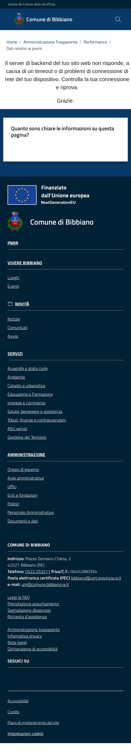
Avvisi (13, 336)
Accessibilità (18, 701)
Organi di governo (23, 469)
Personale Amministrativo (31, 512)
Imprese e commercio (26, 402)
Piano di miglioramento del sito (33, 722)
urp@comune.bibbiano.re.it (45, 584)
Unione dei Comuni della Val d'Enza (31, 4)
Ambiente (16, 377)
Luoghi (13, 277)
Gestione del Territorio (27, 437)
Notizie (14, 319)
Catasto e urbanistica (26, 385)
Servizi (15, 353)
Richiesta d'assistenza (27, 616)
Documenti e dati (23, 521)
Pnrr (13, 243)
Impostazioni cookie (25, 733)
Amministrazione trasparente (34, 629)
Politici (13, 504)
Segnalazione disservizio (29, 610)
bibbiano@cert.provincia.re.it (96, 578)
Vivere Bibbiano (25, 262)
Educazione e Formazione (30, 394)
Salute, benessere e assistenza (35, 411)
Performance (95, 42)
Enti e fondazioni (22, 495)
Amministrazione (26, 454)
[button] (118, 19)
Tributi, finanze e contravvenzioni (37, 420)
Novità (22, 304)
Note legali (17, 642)
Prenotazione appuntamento (33, 603)
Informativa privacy (25, 636)
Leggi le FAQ (19, 597)
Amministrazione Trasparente (50, 42)
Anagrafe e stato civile (28, 368)
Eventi (13, 286)
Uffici (12, 486)
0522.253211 (37, 571)
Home (11, 42)
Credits (13, 712)
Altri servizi (17, 428)
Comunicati (17, 327)
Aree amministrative (26, 478)
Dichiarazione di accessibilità (33, 649)
